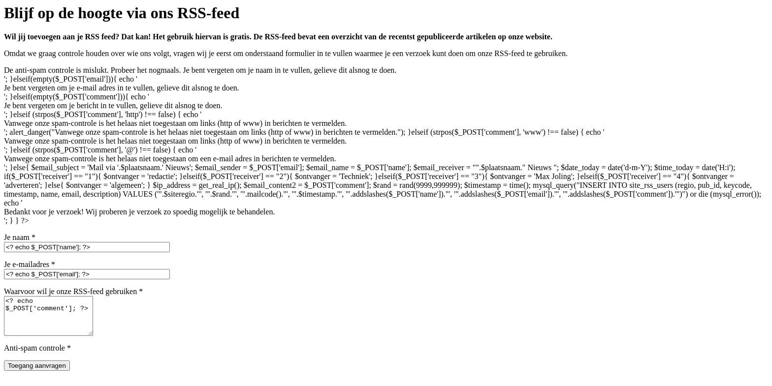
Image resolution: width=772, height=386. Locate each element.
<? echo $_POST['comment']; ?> (53, 319)
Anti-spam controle (37, 355)
